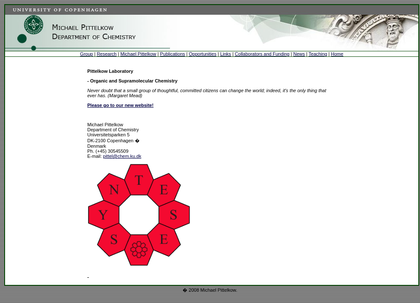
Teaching (318, 53)
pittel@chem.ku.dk (122, 156)
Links (225, 53)
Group (86, 53)
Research (106, 53)
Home (337, 53)
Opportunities (202, 53)
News (299, 53)
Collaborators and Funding (262, 53)
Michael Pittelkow (138, 53)
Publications (172, 53)
